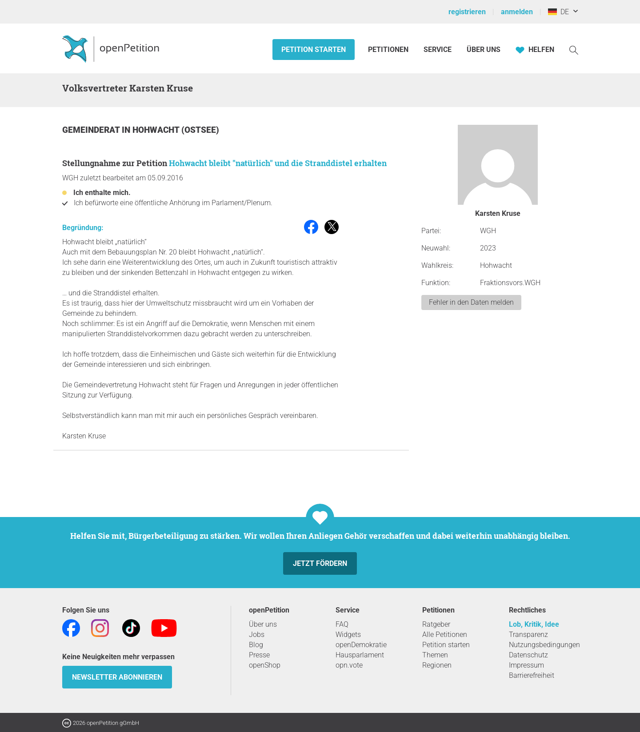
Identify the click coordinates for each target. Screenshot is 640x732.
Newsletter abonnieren (117, 677)
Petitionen (389, 49)
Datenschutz (528, 655)
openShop (264, 665)
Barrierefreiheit (531, 675)
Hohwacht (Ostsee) (175, 130)
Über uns (263, 624)
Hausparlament (360, 655)
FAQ (342, 624)
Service (438, 49)
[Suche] (573, 49)
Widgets (348, 634)
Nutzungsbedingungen (544, 644)
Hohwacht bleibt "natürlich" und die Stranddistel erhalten (278, 163)
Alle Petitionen (444, 634)
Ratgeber (436, 624)
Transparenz (528, 634)
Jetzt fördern (320, 563)
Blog (256, 644)
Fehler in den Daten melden (471, 302)
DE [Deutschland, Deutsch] (558, 12)
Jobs (256, 634)
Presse (259, 655)
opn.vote (349, 665)
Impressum (526, 665)
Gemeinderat (92, 130)
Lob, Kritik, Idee (534, 624)
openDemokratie (361, 644)
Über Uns (483, 49)
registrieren (467, 12)
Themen (435, 655)
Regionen (437, 665)
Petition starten (313, 49)
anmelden (517, 12)
